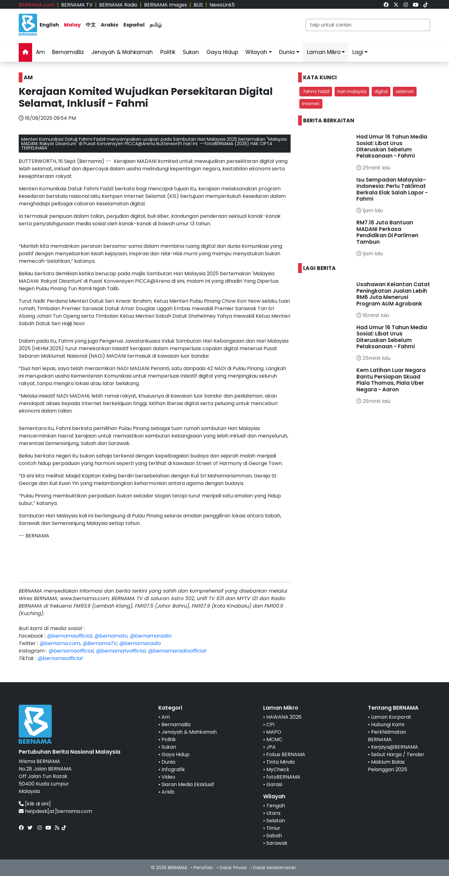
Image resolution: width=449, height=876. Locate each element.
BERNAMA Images (165, 4)
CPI (270, 724)
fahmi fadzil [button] (315, 91)
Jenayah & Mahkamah (122, 52)
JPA (271, 747)
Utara (273, 813)
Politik (167, 52)
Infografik (173, 769)
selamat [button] (405, 91)
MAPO (273, 732)
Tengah (275, 805)
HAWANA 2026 (284, 717)
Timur (273, 828)
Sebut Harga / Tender (397, 754)
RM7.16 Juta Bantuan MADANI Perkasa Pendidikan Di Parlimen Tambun (387, 232)
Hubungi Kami (387, 724)
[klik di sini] (38, 803)
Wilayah (256, 52)
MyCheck (277, 769)
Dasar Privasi (233, 867)
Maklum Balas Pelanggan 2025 (387, 765)
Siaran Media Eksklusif (188, 784)
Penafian (203, 867)
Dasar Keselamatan (274, 867)
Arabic (109, 24)
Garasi (274, 784)
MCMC (274, 739)
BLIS (198, 4)
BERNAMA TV (77, 4)
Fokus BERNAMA (285, 754)
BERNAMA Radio (118, 4)
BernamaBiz (68, 52)
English (49, 24)
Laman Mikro (323, 52)
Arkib (168, 791)
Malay (72, 24)
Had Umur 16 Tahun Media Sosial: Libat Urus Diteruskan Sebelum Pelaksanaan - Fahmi (391, 146)
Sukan (191, 52)
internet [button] (311, 103)
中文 (91, 24)
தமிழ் (156, 24)
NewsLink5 (222, 4)
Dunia (287, 52)
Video (168, 777)
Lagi (357, 52)
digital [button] (381, 91)
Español (134, 24)
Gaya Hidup (222, 52)
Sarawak (276, 843)
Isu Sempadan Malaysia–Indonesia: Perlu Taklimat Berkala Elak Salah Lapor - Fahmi (392, 189)
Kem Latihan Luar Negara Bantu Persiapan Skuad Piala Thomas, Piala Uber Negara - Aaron (391, 379)
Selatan (275, 820)
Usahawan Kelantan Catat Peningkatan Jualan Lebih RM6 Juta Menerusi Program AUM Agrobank (393, 294)
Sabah (274, 835)
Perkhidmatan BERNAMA (387, 735)
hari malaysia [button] (351, 91)
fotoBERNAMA (283, 777)
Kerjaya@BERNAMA (394, 747)
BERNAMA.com (37, 4)
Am (40, 52)
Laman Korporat (391, 717)
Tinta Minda (280, 762)
